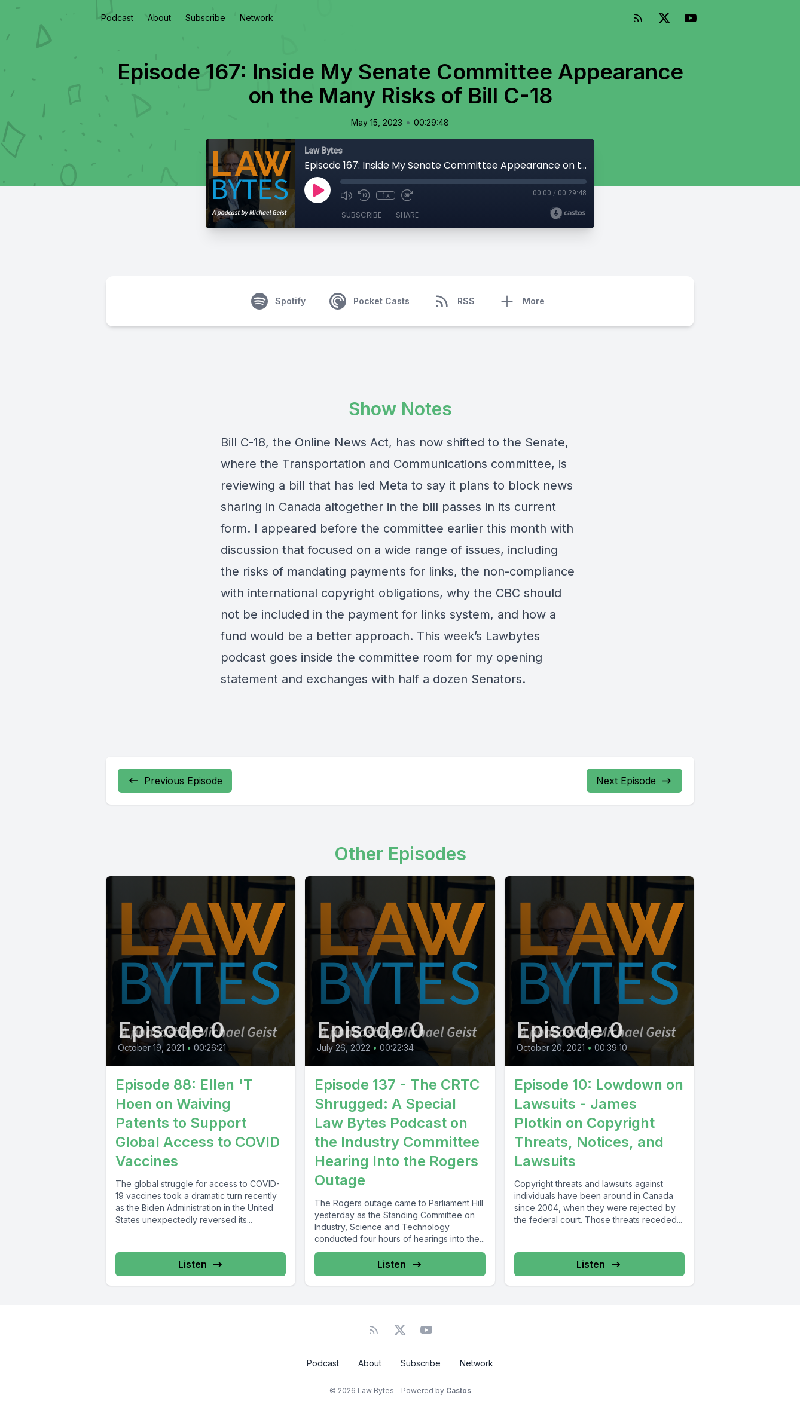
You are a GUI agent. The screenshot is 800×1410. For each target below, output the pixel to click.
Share (407, 215)
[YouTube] (690, 18)
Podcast (117, 18)
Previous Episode (174, 781)
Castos (458, 1390)
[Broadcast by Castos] (567, 213)
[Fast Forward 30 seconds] (407, 195)
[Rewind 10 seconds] (364, 195)
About (159, 18)
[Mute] (346, 195)
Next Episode (634, 781)
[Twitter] (664, 18)
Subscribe (205, 18)
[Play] (317, 190)
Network (256, 18)
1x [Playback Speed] (386, 195)
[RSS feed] (638, 18)
